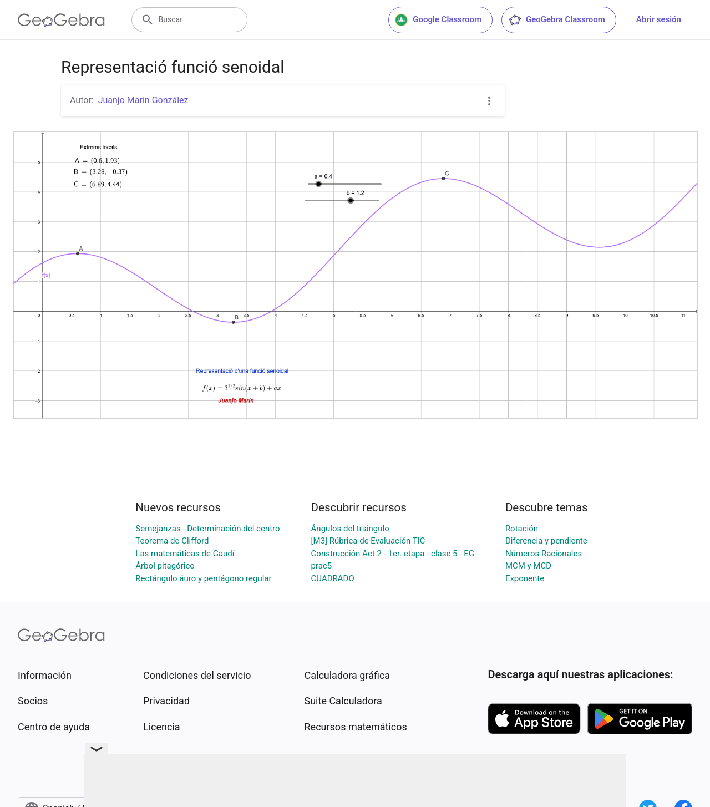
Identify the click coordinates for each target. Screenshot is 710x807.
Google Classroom (438, 20)
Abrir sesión (658, 19)
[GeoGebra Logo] (61, 20)
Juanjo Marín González (143, 100)
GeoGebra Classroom (556, 20)
